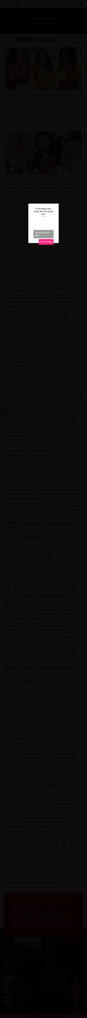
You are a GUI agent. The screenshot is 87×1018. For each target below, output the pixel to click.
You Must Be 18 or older (42, 234)
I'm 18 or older (46, 242)
